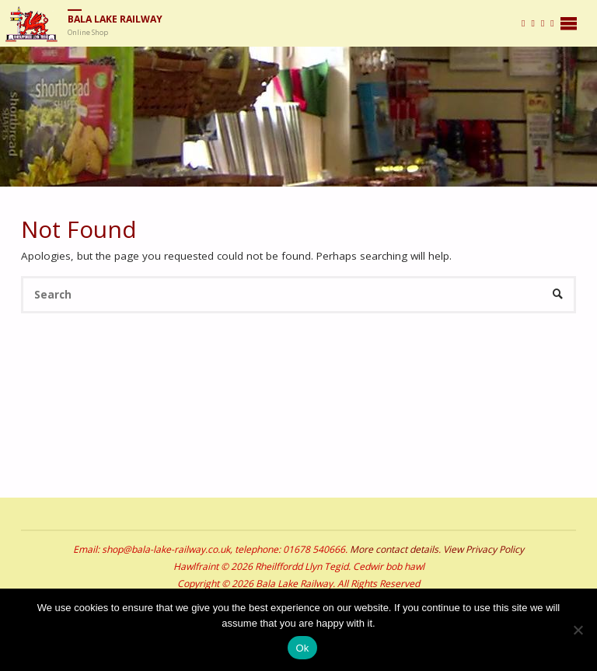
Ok (302, 648)
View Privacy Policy (483, 549)
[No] (577, 630)
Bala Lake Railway (115, 19)
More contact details (394, 549)
